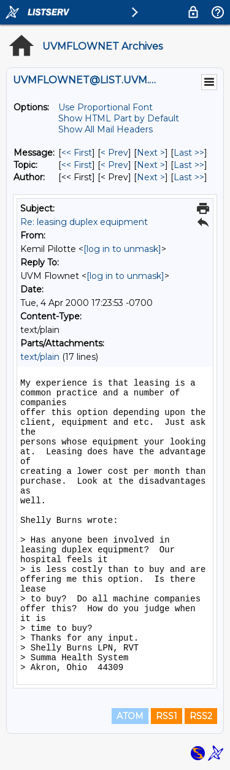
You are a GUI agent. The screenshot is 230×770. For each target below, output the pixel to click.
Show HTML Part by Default (118, 118)
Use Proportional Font (105, 107)
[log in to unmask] (122, 248)
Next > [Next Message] (151, 152)
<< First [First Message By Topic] (76, 164)
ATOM (130, 716)
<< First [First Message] (76, 152)
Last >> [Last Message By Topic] (189, 164)
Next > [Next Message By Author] (151, 177)
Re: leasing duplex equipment (84, 221)
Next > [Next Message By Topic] (151, 164)
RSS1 (166, 716)
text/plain (39, 356)
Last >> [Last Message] (189, 152)
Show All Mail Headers (105, 129)
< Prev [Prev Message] (114, 152)
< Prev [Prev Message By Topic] (114, 164)
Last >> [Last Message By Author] (189, 177)
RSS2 (201, 716)
